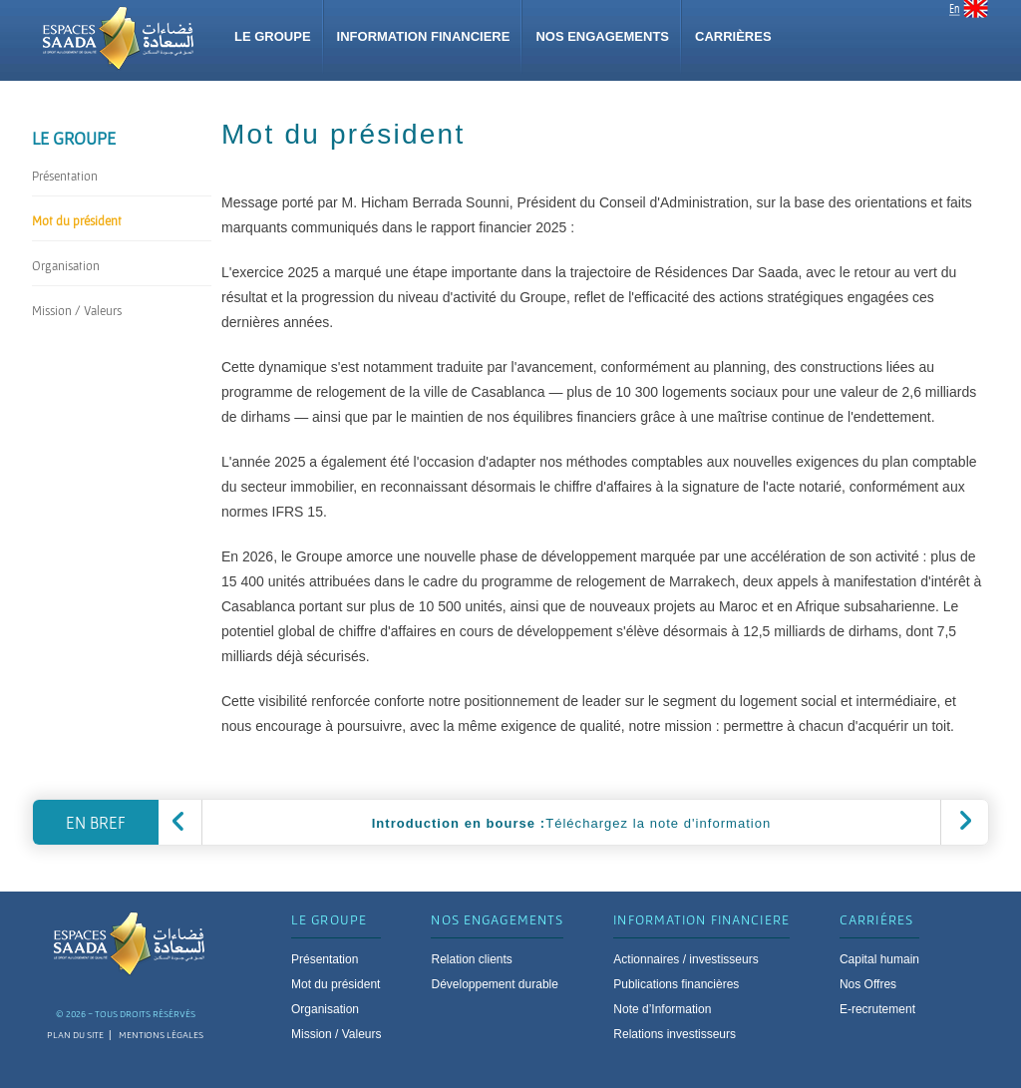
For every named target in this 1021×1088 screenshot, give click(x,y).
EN (968, 9)
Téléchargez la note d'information (572, 823)
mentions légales (161, 1034)
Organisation (66, 265)
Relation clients (471, 959)
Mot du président (77, 220)
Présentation (65, 176)
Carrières (733, 36)
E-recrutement (877, 1009)
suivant (962, 822)
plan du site (75, 1034)
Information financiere (423, 36)
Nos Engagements (602, 36)
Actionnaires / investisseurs (685, 959)
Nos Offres (868, 984)
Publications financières (676, 984)
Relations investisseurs (674, 1034)
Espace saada (136, 944)
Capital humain (879, 959)
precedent (180, 822)
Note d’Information (662, 1009)
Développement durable (494, 984)
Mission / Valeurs (77, 310)
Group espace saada (117, 38)
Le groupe (272, 36)
